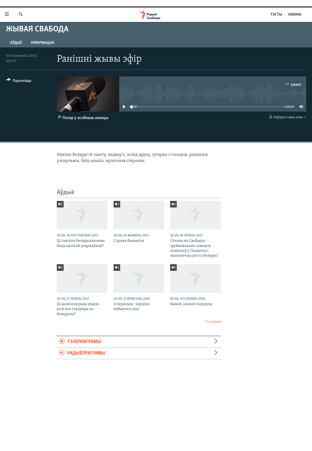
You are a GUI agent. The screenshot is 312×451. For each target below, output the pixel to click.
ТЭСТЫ (276, 15)
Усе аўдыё (213, 322)
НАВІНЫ (294, 15)
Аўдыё (16, 43)
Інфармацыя (42, 43)
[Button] (18, 81)
